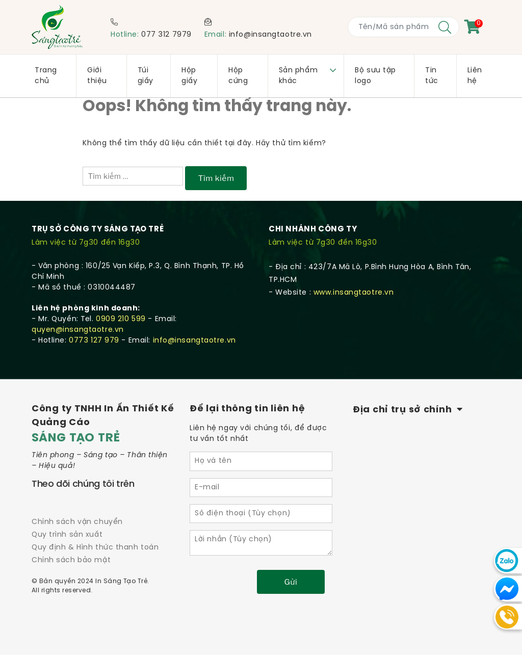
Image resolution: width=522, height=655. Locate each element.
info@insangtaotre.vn (270, 35)
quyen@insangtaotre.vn (78, 330)
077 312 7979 (166, 35)
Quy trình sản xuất (67, 535)
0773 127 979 (94, 341)
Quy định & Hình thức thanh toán (95, 548)
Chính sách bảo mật (71, 560)
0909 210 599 (121, 319)
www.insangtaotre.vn (354, 293)
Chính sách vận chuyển (77, 522)
